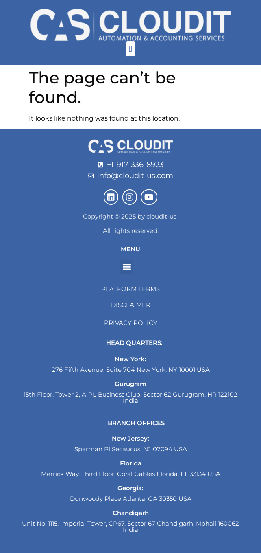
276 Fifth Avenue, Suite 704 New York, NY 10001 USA (131, 369)
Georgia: (130, 488)
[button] (130, 49)
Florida (130, 463)
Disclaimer (130, 305)
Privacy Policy (130, 323)
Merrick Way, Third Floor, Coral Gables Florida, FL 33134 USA (130, 474)
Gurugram (130, 384)
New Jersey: (130, 438)
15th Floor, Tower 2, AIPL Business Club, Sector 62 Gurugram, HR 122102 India (130, 397)
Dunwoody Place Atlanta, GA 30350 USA (130, 499)
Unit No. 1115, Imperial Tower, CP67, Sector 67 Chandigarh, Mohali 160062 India (130, 526)
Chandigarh (131, 513)
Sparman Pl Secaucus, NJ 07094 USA (130, 449)
